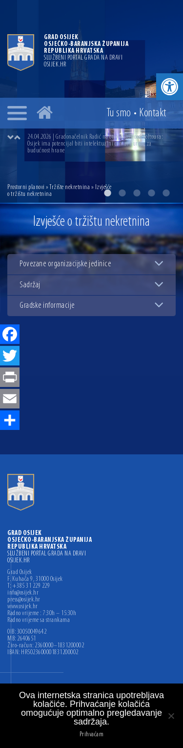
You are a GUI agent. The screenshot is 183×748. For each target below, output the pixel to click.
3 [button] (137, 193)
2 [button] (122, 193)
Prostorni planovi (26, 187)
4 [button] (151, 193)
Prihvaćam (92, 734)
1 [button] (107, 193)
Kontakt (152, 113)
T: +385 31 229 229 (28, 586)
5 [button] (166, 193)
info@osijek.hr (23, 593)
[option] (101, 144)
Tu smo (118, 113)
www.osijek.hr (22, 606)
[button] (169, 86)
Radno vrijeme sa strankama (38, 620)
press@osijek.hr (24, 600)
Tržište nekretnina (69, 187)
